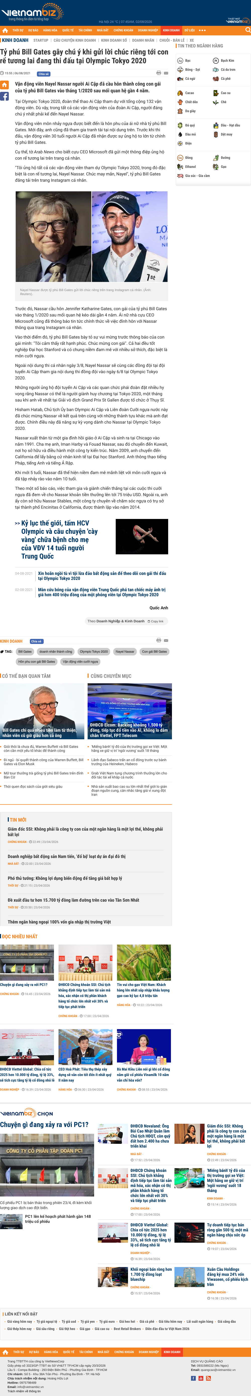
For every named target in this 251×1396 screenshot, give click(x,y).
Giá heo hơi (127, 1321)
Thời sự (13, 885)
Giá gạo (85, 1329)
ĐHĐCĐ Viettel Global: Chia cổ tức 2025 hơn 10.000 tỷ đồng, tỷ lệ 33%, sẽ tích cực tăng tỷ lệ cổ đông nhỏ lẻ (27, 1075)
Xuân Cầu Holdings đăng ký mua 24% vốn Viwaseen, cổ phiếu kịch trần (227, 1277)
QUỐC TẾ (68, 30)
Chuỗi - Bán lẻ (171, 40)
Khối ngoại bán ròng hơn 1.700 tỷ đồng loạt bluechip (151, 1274)
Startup (40, 40)
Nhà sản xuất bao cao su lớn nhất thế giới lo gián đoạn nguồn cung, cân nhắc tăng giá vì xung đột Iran (129, 791)
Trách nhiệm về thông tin (24, 1391)
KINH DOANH (171, 30)
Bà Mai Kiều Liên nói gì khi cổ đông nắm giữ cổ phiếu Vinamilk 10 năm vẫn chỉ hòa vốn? (143, 1075)
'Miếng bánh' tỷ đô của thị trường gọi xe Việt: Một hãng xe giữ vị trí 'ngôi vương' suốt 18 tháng (129, 749)
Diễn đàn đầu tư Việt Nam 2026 (167, 1329)
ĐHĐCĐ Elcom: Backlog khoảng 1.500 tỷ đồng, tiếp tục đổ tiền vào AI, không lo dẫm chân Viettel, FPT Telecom (129, 730)
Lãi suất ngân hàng (200, 1321)
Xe (192, 40)
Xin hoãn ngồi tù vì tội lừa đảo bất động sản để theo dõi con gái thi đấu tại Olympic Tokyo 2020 (102, 576)
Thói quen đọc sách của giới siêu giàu (33, 787)
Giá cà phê (147, 1321)
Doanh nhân (143, 40)
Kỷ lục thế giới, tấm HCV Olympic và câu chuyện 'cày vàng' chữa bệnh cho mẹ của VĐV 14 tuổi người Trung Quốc (59, 539)
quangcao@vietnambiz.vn (218, 1370)
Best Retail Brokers (127, 1329)
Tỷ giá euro (107, 1321)
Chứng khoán (17, 842)
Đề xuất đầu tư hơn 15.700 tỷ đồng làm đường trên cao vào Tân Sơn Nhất (73, 900)
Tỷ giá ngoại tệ (47, 1321)
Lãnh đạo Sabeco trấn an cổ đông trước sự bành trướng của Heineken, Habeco (128, 762)
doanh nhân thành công (55, 651)
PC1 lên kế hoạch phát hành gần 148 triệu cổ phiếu (58, 1219)
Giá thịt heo (67, 1329)
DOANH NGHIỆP (148, 30)
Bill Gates (25, 651)
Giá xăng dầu (227, 1321)
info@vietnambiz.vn (30, 1387)
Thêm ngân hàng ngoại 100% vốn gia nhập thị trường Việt (59, 922)
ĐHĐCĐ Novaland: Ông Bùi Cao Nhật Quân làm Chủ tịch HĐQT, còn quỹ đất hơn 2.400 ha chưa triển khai (150, 1136)
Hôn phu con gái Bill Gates (36, 661)
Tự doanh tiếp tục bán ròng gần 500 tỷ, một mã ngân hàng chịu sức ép (227, 1230)
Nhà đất (13, 864)
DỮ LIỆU (190, 30)
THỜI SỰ (18, 30)
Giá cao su (102, 1329)
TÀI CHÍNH (85, 30)
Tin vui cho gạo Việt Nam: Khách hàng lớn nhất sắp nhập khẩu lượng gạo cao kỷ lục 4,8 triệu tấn (143, 990)
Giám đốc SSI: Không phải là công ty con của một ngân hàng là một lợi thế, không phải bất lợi (85, 832)
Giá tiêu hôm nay (170, 1321)
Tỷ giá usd (69, 1321)
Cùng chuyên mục (111, 676)
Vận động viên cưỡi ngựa (80, 661)
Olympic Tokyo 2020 (94, 651)
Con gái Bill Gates (154, 651)
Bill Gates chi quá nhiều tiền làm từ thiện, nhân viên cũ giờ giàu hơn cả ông (40, 733)
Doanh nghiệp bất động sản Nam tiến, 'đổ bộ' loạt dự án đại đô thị (67, 856)
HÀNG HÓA (50, 30)
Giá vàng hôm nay (19, 1321)
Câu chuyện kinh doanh (75, 40)
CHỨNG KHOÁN (123, 30)
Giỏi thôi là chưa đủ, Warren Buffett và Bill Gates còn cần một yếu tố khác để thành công (41, 749)
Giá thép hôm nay (19, 1329)
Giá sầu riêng (45, 1329)
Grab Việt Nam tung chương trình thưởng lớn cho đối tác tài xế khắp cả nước (129, 775)
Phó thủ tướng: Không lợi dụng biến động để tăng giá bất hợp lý (65, 878)
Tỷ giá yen (88, 1321)
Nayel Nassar (125, 651)
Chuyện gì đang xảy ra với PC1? (23, 984)
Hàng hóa (123, 1005)
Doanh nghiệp (9, 1089)
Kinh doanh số (114, 40)
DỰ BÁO (33, 30)
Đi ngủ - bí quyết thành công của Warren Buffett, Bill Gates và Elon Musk (44, 762)
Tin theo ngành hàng (200, 46)
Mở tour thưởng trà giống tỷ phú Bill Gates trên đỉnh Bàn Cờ (43, 775)
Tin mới (18, 820)
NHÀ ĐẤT (102, 30)
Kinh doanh (15, 40)
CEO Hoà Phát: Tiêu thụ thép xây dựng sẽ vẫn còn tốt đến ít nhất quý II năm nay (84, 1075)
